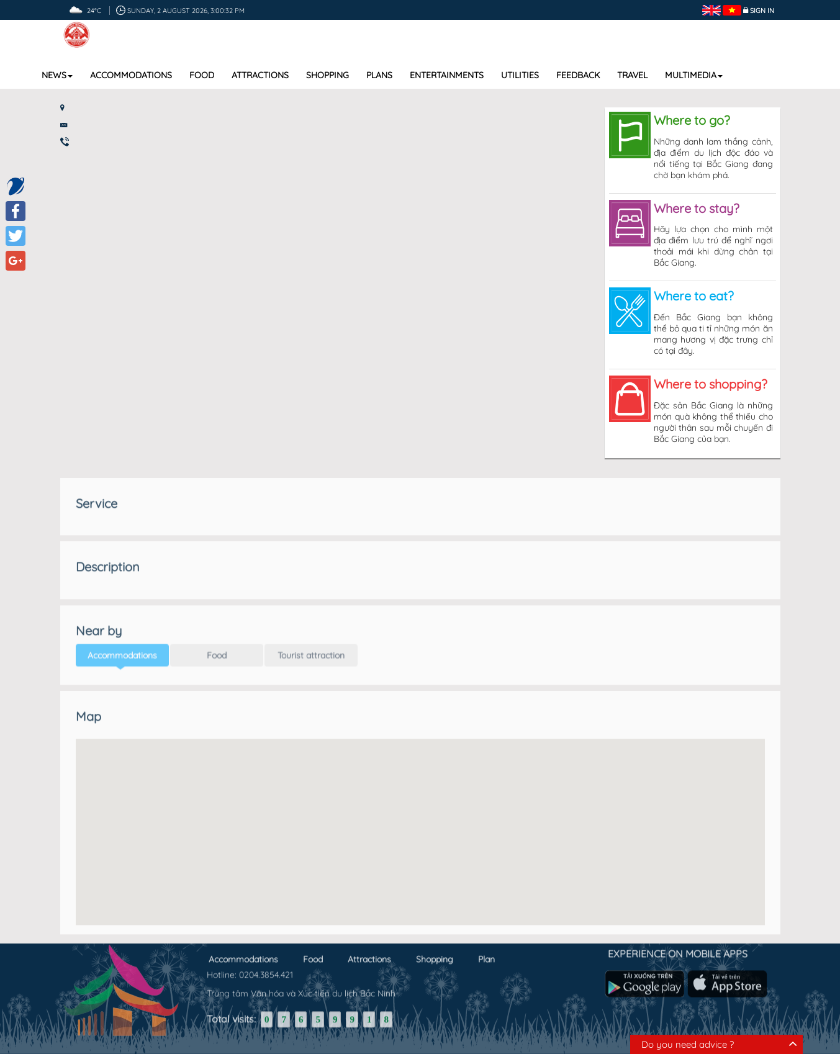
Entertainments (447, 75)
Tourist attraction (311, 649)
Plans (379, 75)
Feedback (578, 75)
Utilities (520, 75)
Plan (486, 956)
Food (201, 75)
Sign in (762, 10)
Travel (632, 75)
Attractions (260, 75)
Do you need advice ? (687, 1044)
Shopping (327, 75)
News (57, 75)
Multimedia (694, 75)
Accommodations (131, 75)
